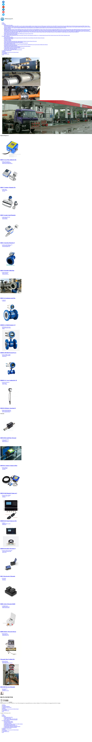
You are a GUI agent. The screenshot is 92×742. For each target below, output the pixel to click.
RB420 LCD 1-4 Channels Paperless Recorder (41, 35)
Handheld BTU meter (31, 44)
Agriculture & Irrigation (7, 40)
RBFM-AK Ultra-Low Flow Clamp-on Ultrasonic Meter (65, 29)
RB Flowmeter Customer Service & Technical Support (10, 52)
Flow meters (4, 24)
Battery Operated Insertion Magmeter (21, 41)
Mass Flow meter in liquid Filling (9, 49)
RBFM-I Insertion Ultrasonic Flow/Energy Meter (27, 30)
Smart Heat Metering (27, 46)
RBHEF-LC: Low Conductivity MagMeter (14, 27)
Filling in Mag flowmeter (18, 49)
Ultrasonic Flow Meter (7, 28)
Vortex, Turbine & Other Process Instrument (10, 34)
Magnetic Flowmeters (41, 37)
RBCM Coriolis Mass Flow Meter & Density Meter (12, 33)
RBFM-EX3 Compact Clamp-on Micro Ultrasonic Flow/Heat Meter (46, 29)
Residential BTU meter (7, 44)
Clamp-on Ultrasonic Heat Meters (22, 44)
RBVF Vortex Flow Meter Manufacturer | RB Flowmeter (12, 35)
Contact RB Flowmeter (5, 53)
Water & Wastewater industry (8, 721)
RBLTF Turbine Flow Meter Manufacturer (27, 35)
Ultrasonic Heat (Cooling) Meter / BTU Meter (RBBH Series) (66, 31)
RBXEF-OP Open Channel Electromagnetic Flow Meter (57, 27)
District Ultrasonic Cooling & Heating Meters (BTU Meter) (48, 31)
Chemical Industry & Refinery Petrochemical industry (12, 47)
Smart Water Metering (20, 46)
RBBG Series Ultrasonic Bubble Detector (17, 31)
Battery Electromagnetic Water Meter (9, 41)
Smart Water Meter (37, 44)
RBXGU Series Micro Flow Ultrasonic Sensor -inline (75, 30)
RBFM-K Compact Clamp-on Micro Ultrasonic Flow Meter (27, 29)
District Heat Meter (14, 44)
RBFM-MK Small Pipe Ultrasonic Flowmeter (11, 29)
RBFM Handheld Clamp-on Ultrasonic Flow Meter (11, 30)
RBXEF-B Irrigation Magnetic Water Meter (42, 27)
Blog (3, 54)
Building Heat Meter (14, 46)
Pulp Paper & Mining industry (8, 38)
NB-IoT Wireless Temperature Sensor (64, 35)
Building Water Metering (44, 44)
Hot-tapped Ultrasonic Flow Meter (20, 37)
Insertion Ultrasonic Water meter (32, 41)
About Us (3, 23)
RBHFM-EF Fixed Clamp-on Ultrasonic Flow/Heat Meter (43, 30)
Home (3, 22)
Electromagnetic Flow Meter (8, 25)
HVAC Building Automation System (9, 43)
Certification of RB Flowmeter (6, 50)
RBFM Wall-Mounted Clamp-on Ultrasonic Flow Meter (82, 29)
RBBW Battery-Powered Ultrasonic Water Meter (31, 31)
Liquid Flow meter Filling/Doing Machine (10, 48)
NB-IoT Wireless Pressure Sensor (53, 35)
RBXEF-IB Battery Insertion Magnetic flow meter (28, 27)
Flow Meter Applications (6, 36)
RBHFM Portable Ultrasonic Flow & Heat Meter (59, 30)
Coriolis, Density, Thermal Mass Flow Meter (11, 32)
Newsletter (3, 51)
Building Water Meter (7, 46)
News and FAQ (4, 709)
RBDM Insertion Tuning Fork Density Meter (26, 33)
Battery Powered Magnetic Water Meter (32, 37)
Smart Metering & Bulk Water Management (10, 45)
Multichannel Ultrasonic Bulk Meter (9, 37)
